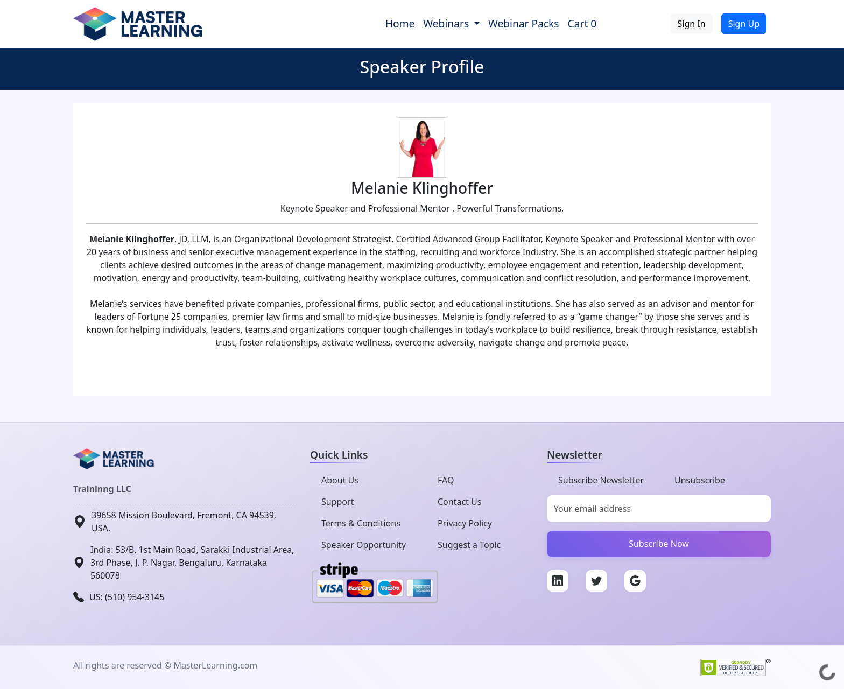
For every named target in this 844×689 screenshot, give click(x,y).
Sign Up (743, 24)
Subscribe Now (659, 544)
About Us (339, 480)
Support (337, 502)
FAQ (446, 480)
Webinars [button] (447, 23)
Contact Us (459, 502)
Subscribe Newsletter (601, 480)
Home (400, 23)
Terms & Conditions (360, 523)
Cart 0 (582, 23)
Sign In (692, 24)
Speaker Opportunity (363, 545)
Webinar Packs (523, 23)
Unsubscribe (699, 480)
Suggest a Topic (469, 545)
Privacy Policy (465, 523)
